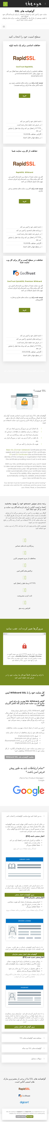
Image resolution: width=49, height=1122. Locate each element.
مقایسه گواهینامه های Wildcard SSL (20, 757)
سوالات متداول (36, 1059)
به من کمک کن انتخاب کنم (13, 371)
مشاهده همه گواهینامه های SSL (34, 371)
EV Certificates (22, 454)
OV (10, 454)
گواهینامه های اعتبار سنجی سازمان (24, 954)
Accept (30, 1116)
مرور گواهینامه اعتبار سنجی (24, 895)
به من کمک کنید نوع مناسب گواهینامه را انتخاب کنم (24, 816)
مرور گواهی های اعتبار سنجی (24, 1027)
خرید (24, 95)
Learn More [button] (20, 1116)
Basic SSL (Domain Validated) (18, 450)
